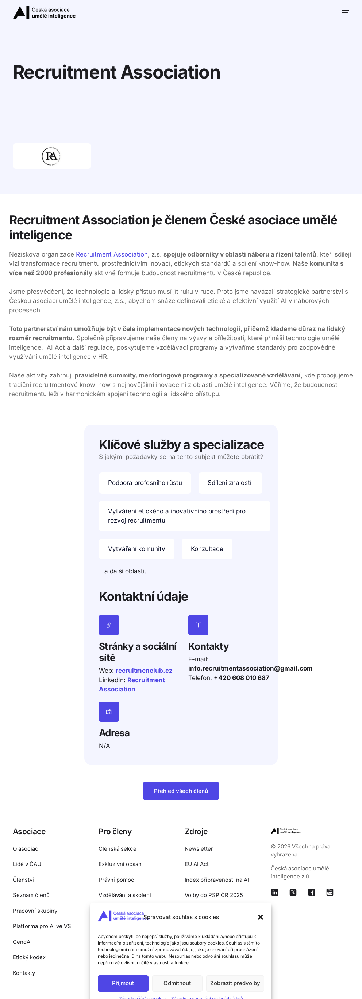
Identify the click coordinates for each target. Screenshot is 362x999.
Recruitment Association (112, 254)
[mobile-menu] (342, 12)
